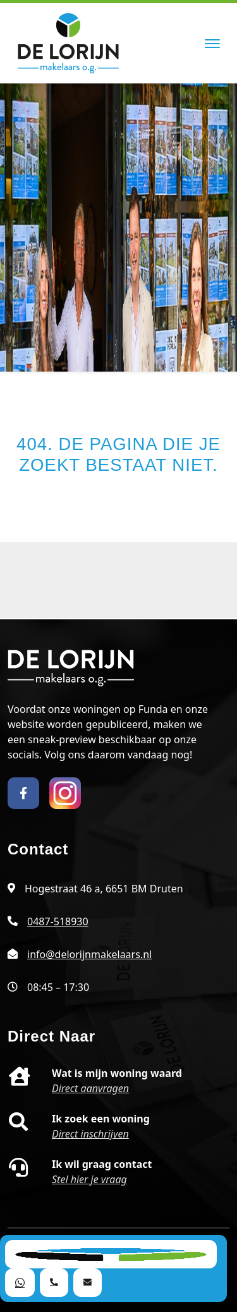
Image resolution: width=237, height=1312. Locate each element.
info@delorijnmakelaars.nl (89, 954)
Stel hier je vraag (89, 1179)
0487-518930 (57, 921)
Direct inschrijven (90, 1134)
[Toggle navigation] (212, 43)
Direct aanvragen (90, 1088)
